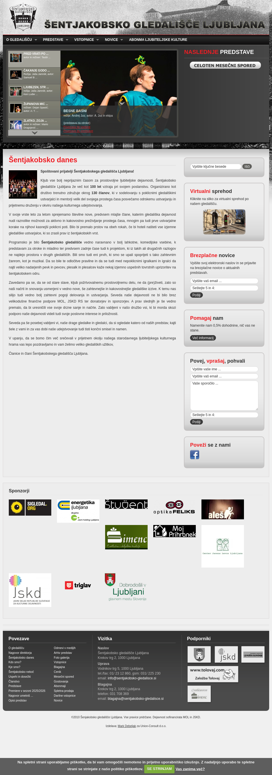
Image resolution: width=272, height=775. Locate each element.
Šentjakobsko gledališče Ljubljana (135, 17)
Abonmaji (60, 686)
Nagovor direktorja (20, 652)
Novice (112, 40)
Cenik (57, 671)
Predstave (54, 40)
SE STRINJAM (159, 768)
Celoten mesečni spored (225, 65)
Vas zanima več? (190, 768)
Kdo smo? (14, 662)
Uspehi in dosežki (19, 676)
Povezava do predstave (78, 131)
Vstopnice (85, 40)
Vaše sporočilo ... (224, 396)
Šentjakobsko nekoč (21, 671)
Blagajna (59, 667)
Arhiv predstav (63, 652)
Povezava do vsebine (76, 127)
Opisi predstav (17, 700)
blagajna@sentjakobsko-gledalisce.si (135, 699)
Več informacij (203, 338)
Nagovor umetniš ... (20, 695)
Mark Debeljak (127, 726)
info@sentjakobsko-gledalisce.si (132, 678)
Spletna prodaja (64, 690)
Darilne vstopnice (65, 695)
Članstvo (14, 681)
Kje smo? (14, 667)
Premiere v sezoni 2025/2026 (26, 690)
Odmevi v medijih (65, 648)
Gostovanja (61, 681)
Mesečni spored (64, 676)
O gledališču (20, 40)
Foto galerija (61, 657)
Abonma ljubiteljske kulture (158, 40)
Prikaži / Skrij (122, 104)
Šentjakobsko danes (21, 657)
